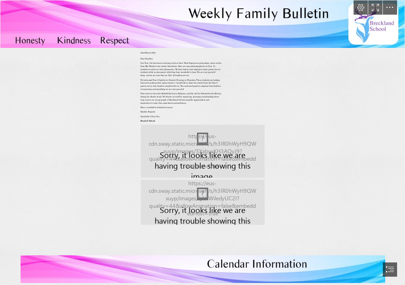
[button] (361, 7)
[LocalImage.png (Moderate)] (202, 151)
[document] (202, 142)
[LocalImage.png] (202, 24)
